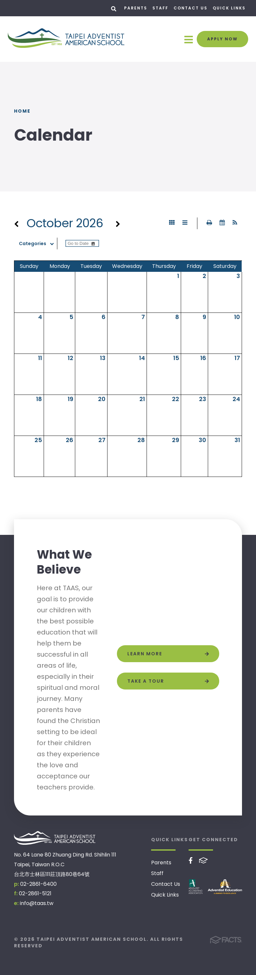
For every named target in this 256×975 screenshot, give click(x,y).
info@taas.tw (36, 903)
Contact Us (190, 8)
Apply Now (222, 39)
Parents (135, 8)
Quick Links (229, 8)
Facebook (191, 860)
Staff (160, 8)
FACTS (203, 860)
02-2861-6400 (38, 884)
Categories (38, 243)
